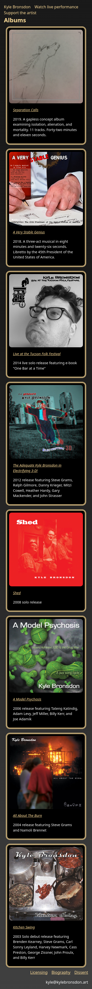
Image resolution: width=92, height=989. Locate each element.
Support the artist (20, 12)
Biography (61, 972)
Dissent (81, 972)
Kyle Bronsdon (17, 7)
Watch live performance (56, 7)
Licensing (39, 972)
